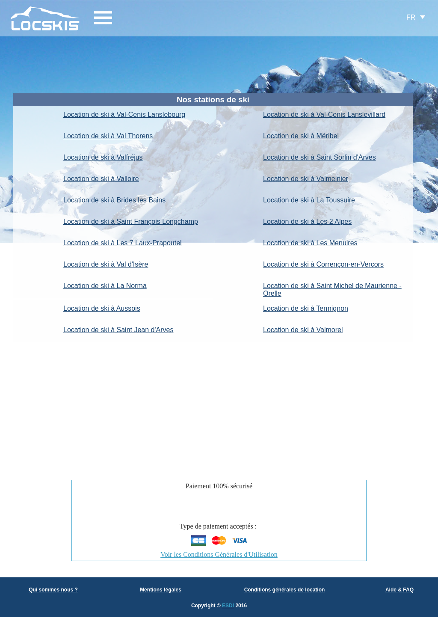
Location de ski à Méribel (301, 136)
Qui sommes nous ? (53, 590)
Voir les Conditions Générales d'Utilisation (219, 554)
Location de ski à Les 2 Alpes (307, 221)
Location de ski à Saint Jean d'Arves (118, 329)
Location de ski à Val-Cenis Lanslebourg (124, 114)
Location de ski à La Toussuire (309, 200)
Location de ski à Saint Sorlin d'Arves (319, 157)
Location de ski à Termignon (305, 308)
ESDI (228, 606)
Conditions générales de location (284, 590)
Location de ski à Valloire (101, 178)
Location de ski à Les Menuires (310, 243)
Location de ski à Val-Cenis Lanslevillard (324, 114)
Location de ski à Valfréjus (103, 157)
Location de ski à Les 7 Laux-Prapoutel (122, 243)
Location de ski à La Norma (105, 285)
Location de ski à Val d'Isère (105, 264)
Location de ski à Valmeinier (305, 178)
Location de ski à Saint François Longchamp (130, 221)
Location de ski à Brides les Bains (114, 200)
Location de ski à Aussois (101, 308)
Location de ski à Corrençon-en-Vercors (323, 264)
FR (410, 17)
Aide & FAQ (399, 590)
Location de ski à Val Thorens (108, 136)
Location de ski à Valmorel (303, 329)
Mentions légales (160, 590)
